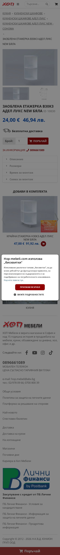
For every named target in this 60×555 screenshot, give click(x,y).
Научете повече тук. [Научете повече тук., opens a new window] (14, 280)
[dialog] (29, 277)
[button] (30, 294)
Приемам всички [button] (30, 287)
